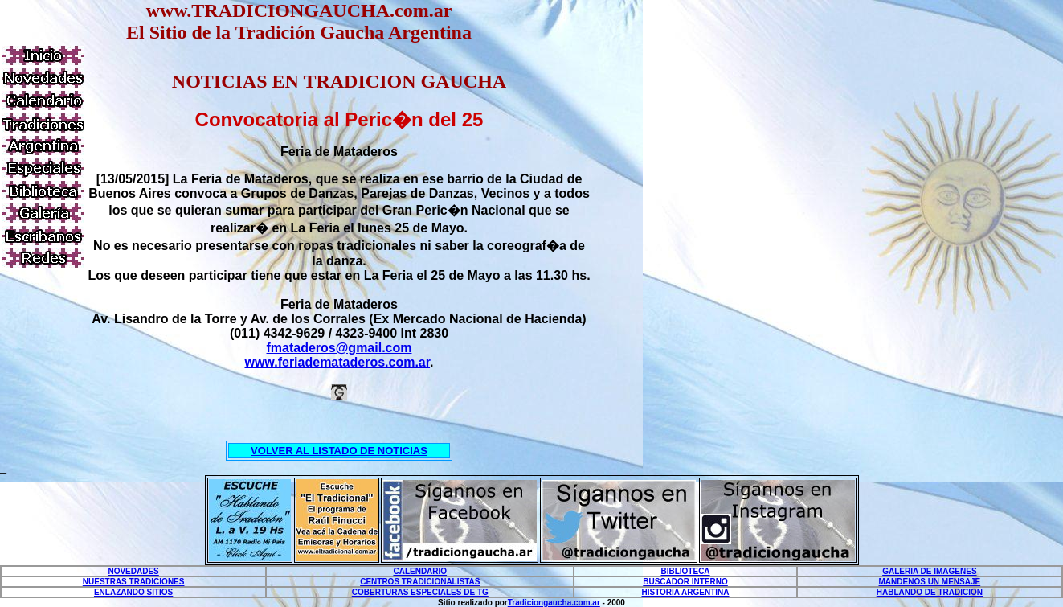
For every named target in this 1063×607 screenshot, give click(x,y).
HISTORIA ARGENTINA (685, 592)
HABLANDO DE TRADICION (930, 592)
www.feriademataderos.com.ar (337, 362)
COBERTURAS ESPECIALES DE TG (420, 592)
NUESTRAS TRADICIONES (134, 581)
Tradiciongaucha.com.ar (554, 602)
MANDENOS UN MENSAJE (930, 581)
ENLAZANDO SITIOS (133, 592)
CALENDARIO (420, 571)
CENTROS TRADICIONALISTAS (420, 581)
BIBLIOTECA (684, 571)
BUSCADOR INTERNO (685, 581)
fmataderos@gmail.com (339, 348)
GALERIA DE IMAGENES (929, 571)
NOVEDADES (133, 571)
